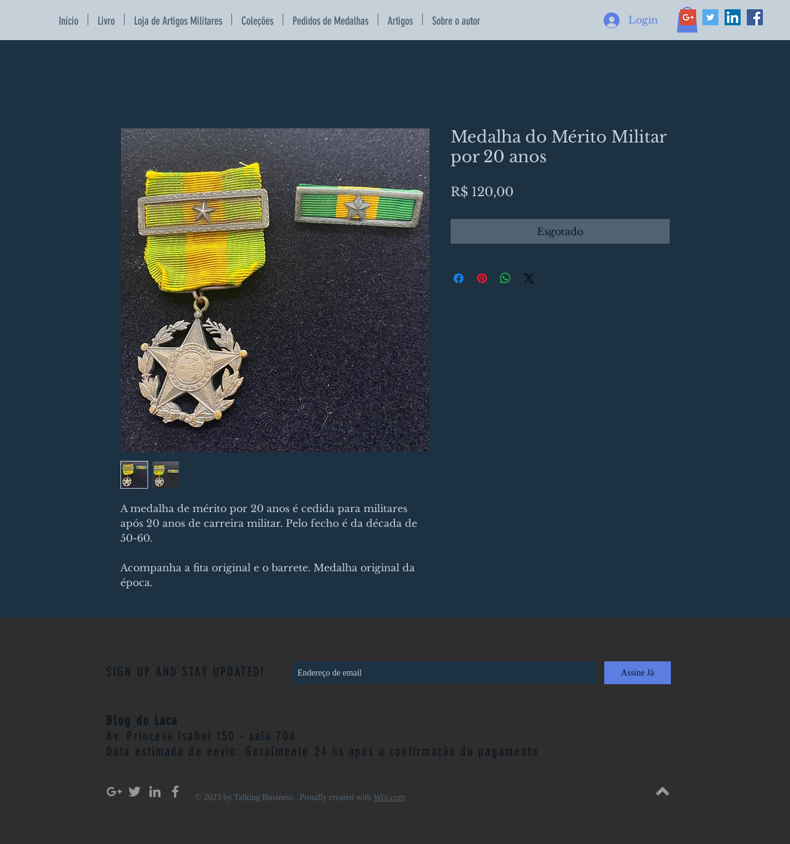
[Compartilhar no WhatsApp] (505, 278)
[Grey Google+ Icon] (114, 792)
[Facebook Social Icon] (755, 17)
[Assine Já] (637, 672)
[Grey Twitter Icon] (135, 792)
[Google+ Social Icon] (688, 17)
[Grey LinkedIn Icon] (155, 792)
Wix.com (389, 797)
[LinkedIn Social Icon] (733, 17)
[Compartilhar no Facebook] (458, 278)
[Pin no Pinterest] (482, 278)
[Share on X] (529, 278)
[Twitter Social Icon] (710, 17)
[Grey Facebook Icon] (175, 792)
